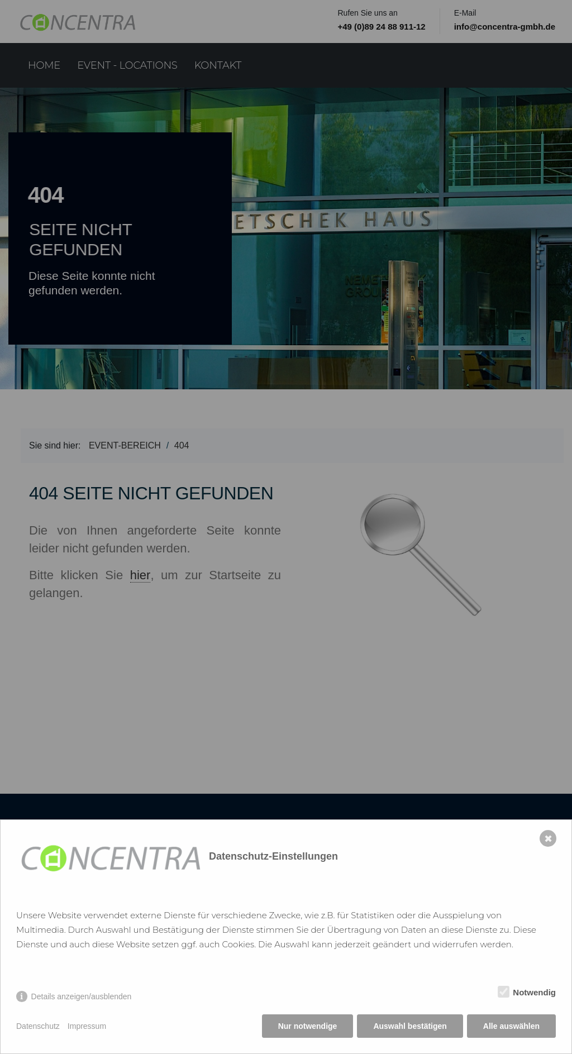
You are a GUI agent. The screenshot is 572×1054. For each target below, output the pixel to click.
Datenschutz (38, 1026)
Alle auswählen (511, 1026)
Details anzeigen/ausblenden (81, 996)
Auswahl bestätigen (409, 1026)
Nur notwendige (307, 1026)
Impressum (87, 1026)
